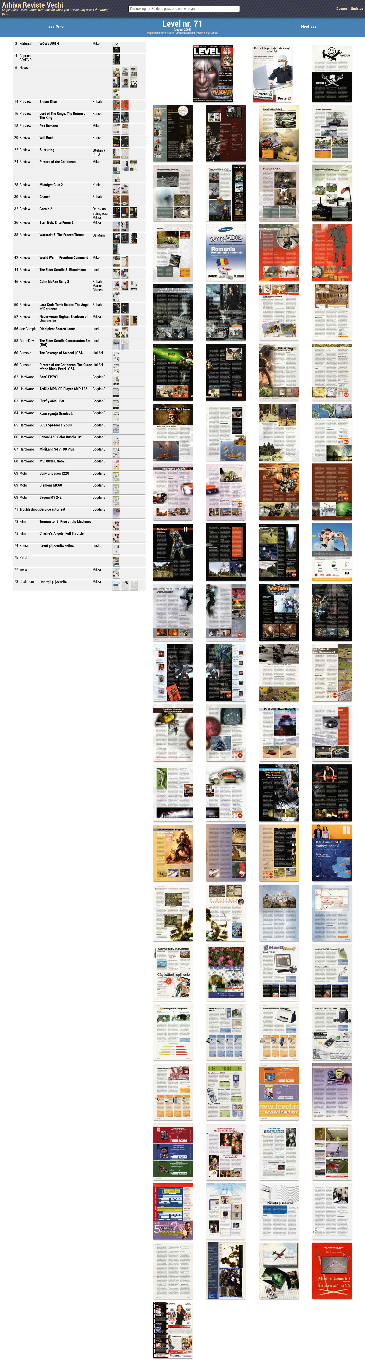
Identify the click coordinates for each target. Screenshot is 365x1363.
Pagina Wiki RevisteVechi (161, 32)
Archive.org (203, 32)
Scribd (213, 32)
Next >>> (309, 27)
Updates (357, 9)
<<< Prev (56, 27)
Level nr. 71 (182, 24)
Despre (341, 9)
